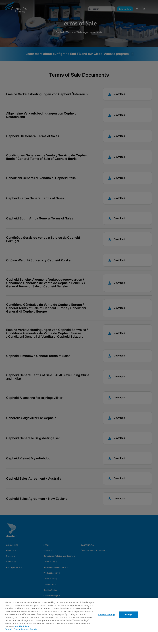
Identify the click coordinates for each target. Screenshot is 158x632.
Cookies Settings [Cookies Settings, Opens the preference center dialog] (106, 614)
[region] (79, 615)
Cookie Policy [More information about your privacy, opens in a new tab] (22, 626)
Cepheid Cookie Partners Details (21, 629)
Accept (128, 614)
